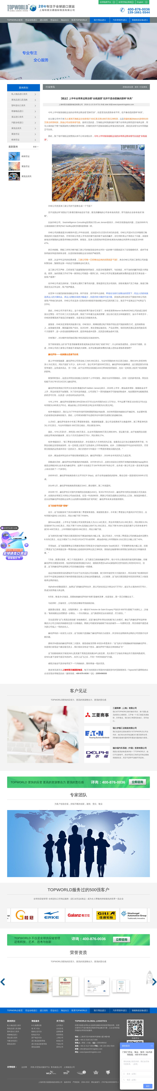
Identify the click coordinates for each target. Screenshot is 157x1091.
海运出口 (65, 20)
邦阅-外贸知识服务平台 (40, 1067)
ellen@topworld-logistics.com (91, 1049)
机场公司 (59, 1041)
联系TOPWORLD (79, 20)
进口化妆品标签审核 (39, 1044)
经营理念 (59, 1035)
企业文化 (59, 1029)
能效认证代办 (36, 1032)
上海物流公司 (69, 1067)
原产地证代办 (36, 1038)
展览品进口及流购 (14, 1029)
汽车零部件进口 (120, 20)
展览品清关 (27, 176)
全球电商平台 (105, 2)
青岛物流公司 (56, 1067)
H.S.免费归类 (36, 1025)
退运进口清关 (12, 1038)
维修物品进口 (12, 1035)
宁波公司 (59, 1044)
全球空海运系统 (124, 2)
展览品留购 (35, 1047)
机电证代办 (35, 1035)
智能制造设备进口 (140, 20)
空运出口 (54, 20)
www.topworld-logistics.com (90, 1052)
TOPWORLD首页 (15, 20)
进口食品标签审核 (38, 1041)
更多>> (36, 147)
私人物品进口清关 (14, 1025)
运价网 (24, 1067)
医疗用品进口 (100, 20)
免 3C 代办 (35, 1029)
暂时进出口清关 (13, 1032)
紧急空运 (26, 166)
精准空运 (26, 156)
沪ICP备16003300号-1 (110, 1082)
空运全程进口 (31, 20)
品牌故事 (59, 1032)
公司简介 (59, 1025)
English (140, 2)
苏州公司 (59, 1047)
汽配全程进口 (12, 1041)
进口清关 (44, 20)
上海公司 (59, 1038)
